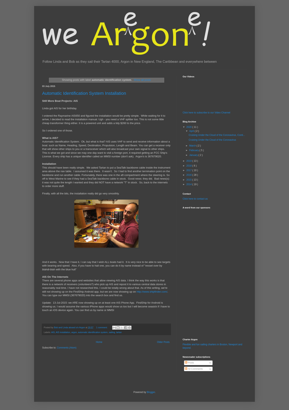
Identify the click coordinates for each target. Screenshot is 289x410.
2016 (189, 175)
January (193, 155)
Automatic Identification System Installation (84, 93)
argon (74, 332)
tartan (119, 332)
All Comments (194, 369)
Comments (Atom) (66, 347)
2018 (189, 165)
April (192, 131)
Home (99, 342)
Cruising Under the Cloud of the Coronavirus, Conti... (217, 135)
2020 (189, 127)
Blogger (151, 392)
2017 (189, 170)
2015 (189, 179)
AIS (53, 332)
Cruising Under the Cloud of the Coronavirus (212, 139)
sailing (112, 332)
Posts (189, 362)
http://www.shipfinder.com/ (152, 291)
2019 (189, 161)
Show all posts (142, 79)
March (193, 145)
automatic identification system (93, 332)
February (194, 150)
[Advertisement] (195, 271)
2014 (189, 184)
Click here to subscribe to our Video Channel (206, 112)
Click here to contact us (195, 198)
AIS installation (63, 332)
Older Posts (163, 342)
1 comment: (102, 327)
